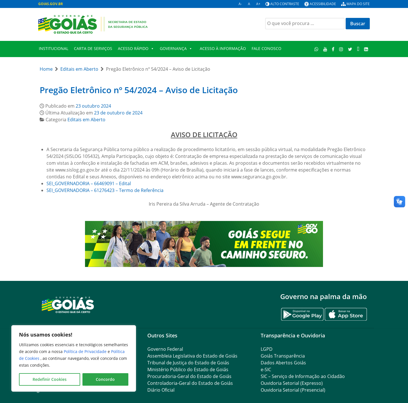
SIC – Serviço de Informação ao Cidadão (303, 376)
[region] (73, 358)
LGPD (267, 349)
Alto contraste (284, 3)
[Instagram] (341, 49)
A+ (258, 3)
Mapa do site (358, 3)
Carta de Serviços (93, 48)
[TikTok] (358, 49)
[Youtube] (325, 49)
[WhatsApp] (316, 49)
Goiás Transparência (283, 356)
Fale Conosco (266, 48)
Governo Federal (165, 349)
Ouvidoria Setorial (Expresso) (292, 383)
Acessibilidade (323, 3)
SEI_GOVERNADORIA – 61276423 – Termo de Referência (104, 190)
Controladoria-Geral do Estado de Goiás (190, 383)
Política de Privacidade (86, 351)
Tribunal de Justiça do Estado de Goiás (188, 363)
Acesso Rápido (136, 48)
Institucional (53, 48)
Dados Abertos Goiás (283, 363)
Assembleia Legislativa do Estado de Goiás (192, 356)
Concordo (105, 379)
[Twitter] (350, 49)
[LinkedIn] (366, 49)
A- (240, 3)
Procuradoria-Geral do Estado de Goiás (189, 376)
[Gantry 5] (68, 304)
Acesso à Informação (223, 48)
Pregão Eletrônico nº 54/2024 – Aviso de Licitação (139, 90)
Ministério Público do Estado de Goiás (187, 369)
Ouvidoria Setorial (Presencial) (293, 390)
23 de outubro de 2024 (118, 113)
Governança (176, 48)
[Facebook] (333, 49)
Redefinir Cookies (50, 379)
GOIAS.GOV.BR (50, 3)
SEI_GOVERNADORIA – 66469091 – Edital (88, 183)
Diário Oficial (161, 390)
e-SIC (266, 369)
